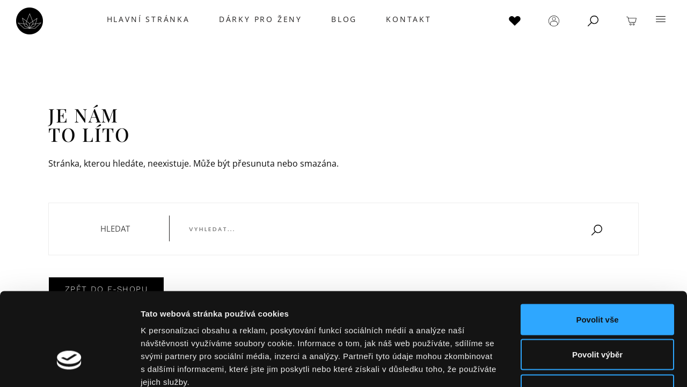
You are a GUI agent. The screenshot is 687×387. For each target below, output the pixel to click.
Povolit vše (597, 245)
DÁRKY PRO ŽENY (259, 19)
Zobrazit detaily (567, 365)
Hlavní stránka (146, 19)
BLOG (342, 19)
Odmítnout (597, 316)
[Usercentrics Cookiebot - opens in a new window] (69, 366)
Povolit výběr (597, 281)
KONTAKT (407, 19)
